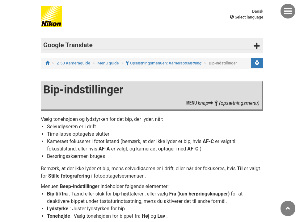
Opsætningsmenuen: (163, 63)
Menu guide (108, 63)
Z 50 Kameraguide (73, 63)
